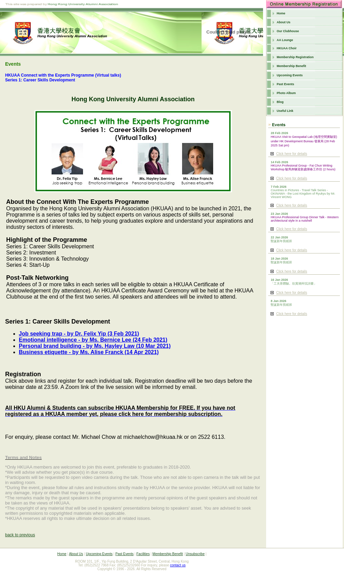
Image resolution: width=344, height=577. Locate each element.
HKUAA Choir (287, 48)
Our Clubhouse (288, 31)
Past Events (285, 84)
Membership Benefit (291, 66)
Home (281, 13)
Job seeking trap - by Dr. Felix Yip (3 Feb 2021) (79, 334)
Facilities (143, 554)
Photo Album (286, 93)
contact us (178, 565)
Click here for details (291, 154)
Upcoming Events (290, 75)
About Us (283, 22)
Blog (280, 102)
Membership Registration (295, 57)
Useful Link (285, 111)
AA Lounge (285, 40)
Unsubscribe (195, 554)
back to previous (20, 535)
